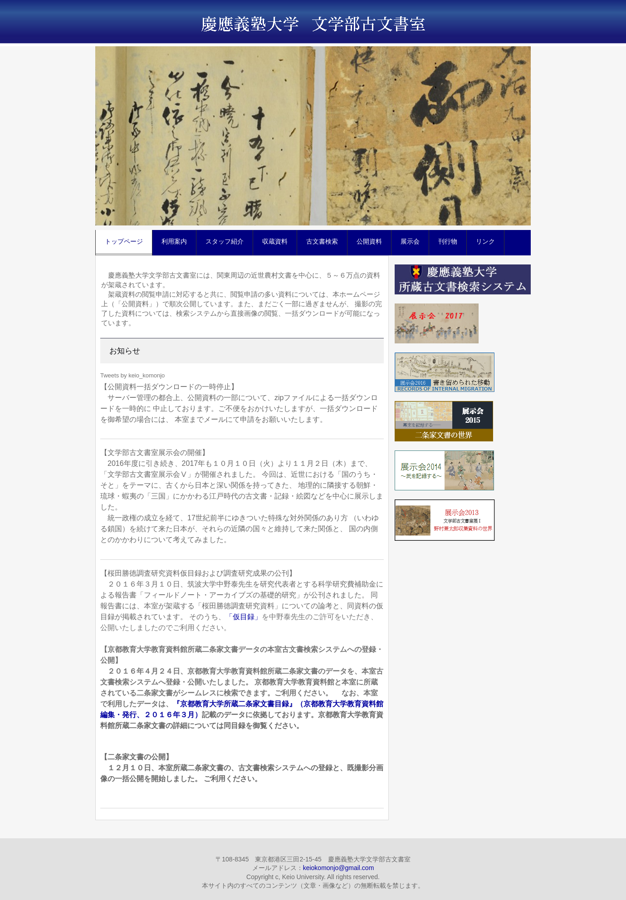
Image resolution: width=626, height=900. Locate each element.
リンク (485, 241)
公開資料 (369, 241)
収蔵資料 (275, 241)
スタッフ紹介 (224, 241)
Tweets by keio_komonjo (132, 375)
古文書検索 (322, 241)
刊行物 (447, 241)
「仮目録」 (243, 617)
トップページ (124, 241)
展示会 (410, 241)
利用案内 (174, 241)
